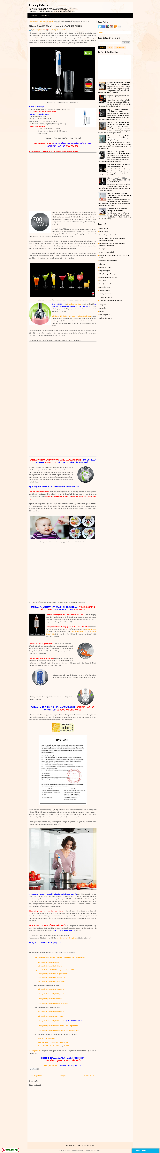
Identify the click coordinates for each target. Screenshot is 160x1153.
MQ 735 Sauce (63, 1042)
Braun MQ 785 (42, 1042)
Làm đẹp (102, 264)
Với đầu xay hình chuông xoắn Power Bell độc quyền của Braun (71, 316)
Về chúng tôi (62, 1150)
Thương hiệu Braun (105, 294)
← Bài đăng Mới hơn (36, 1076)
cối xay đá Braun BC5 (79, 631)
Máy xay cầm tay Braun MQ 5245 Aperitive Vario (53, 974)
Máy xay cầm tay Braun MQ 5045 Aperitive (51, 989)
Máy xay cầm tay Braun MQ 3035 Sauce (50, 1016)
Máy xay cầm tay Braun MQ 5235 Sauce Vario (52, 977)
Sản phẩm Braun (104, 287)
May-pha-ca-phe (104, 270)
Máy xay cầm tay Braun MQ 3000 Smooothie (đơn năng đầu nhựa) (58, 1030)
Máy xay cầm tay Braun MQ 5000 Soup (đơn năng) (53, 1003)
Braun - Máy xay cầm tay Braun (44, 21)
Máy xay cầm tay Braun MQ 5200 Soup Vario (51, 981)
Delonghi (102, 249)
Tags (110, 47)
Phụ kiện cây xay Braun (74, 304)
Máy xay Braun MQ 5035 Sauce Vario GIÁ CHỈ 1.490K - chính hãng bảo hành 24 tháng (119, 195)
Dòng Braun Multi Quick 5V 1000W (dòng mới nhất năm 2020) (54, 970)
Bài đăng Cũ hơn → (90, 1076)
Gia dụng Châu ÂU (35, 1051)
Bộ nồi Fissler (103, 228)
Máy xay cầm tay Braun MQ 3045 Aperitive (51, 1011)
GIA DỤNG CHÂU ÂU (51, 1065)
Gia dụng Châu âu (38, 5)
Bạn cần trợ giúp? (96, 1150)
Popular (102, 47)
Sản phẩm (102, 308)
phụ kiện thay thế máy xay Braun (67, 938)
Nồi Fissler (102, 280)
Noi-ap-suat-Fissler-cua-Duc (108, 277)
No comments (61, 30)
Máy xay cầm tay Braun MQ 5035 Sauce (50, 999)
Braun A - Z (102, 311)
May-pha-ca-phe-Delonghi (107, 274)
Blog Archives (120, 47)
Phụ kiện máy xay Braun (106, 284)
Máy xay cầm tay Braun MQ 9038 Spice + (50, 966)
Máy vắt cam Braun (105, 267)
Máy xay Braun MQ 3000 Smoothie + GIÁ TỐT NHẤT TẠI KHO (55, 26)
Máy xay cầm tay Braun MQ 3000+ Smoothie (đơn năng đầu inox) (58, 1026)
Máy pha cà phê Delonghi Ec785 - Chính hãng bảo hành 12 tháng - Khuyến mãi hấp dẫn (118, 138)
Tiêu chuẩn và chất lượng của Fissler (110, 300)
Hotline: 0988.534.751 (73, 1150)
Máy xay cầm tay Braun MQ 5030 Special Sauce (52, 994)
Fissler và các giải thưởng (107, 252)
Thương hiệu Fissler (105, 297)
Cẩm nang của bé (104, 315)
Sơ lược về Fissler (104, 290)
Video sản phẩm (45, 16)
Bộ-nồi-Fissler (103, 231)
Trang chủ (33, 16)
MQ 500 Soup (67, 1046)
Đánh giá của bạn (85, 1150)
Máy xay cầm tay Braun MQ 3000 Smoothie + (52, 1021)
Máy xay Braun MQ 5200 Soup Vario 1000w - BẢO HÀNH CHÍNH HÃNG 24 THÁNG (118, 180)
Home (32, 21)
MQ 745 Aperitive (52, 1042)
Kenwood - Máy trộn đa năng (108, 260)
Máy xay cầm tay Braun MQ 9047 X (48, 962)
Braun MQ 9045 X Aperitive (46, 1038)
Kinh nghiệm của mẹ (105, 318)
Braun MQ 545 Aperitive (45, 1046)
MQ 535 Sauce (57, 1046)
